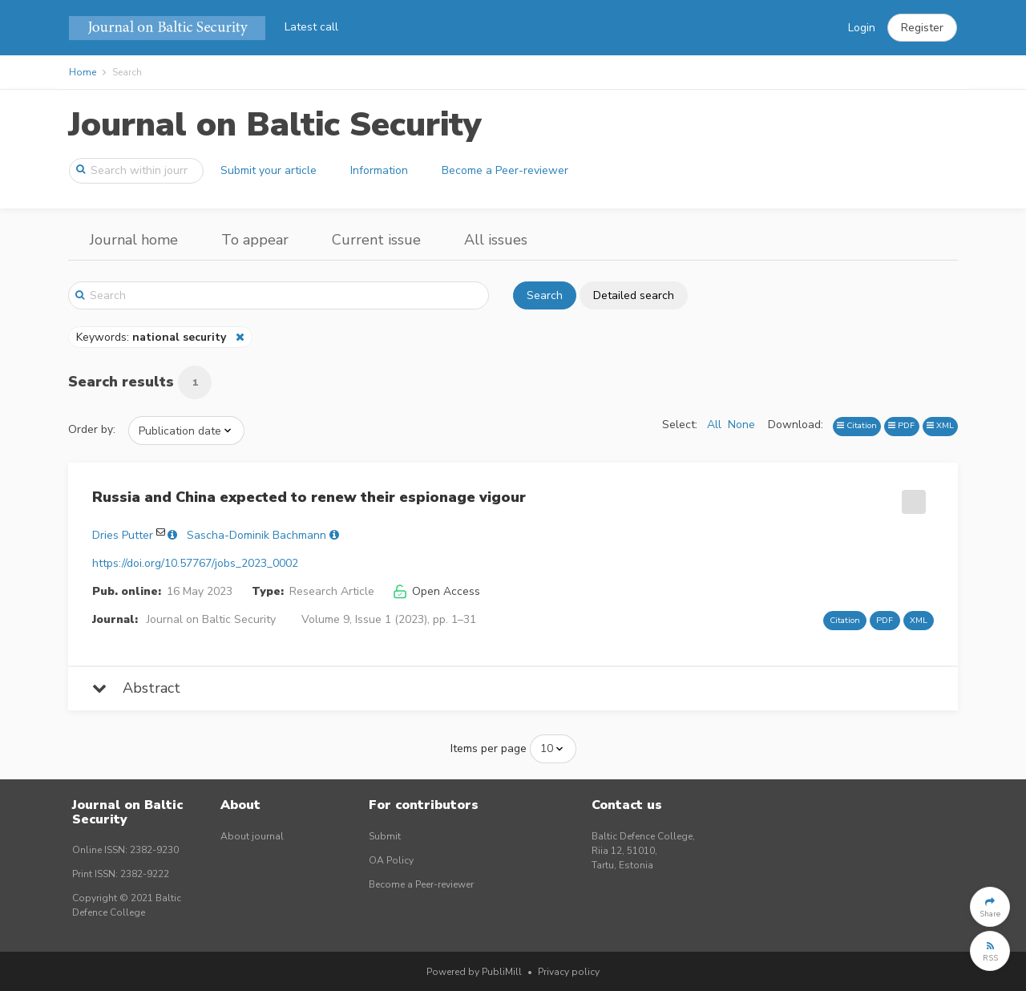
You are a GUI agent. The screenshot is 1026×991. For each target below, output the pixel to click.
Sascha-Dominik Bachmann (256, 535)
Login (861, 27)
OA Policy (391, 860)
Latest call (311, 26)
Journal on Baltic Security (275, 125)
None (741, 424)
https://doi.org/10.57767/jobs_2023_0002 (195, 563)
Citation (857, 425)
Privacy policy (569, 971)
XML (940, 425)
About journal (252, 836)
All (714, 424)
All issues (495, 239)
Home (82, 72)
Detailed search (633, 295)
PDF (901, 425)
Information (379, 170)
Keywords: (152, 337)
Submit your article (268, 170)
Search (545, 295)
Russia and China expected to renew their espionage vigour (309, 497)
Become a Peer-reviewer (505, 170)
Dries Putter (122, 535)
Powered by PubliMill (474, 971)
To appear (255, 239)
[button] (922, 28)
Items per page (488, 748)
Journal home (134, 239)
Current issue (376, 239)
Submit (385, 836)
